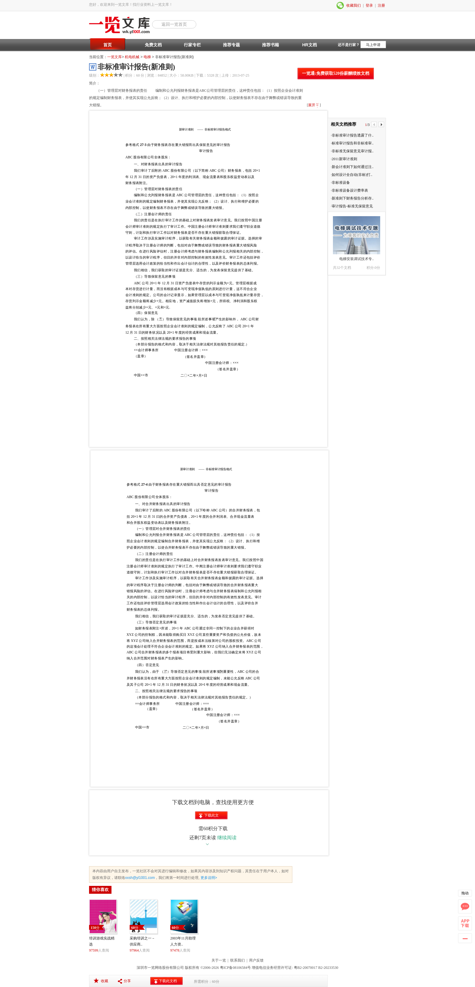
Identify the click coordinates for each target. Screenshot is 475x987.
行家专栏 (192, 44)
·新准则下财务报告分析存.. (352, 198)
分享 (127, 981)
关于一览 (218, 960)
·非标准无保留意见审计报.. (352, 151)
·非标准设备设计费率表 (349, 190)
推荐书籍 (270, 44)
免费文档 (153, 44)
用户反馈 (256, 960)
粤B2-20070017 (305, 968)
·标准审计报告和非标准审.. (352, 143)
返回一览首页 (174, 24)
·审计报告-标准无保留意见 (352, 206)
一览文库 (114, 57)
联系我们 (237, 960)
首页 (107, 44)
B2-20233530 (328, 968)
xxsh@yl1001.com (140, 878)
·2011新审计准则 (344, 159)
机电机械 (132, 57)
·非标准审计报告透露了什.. (352, 135)
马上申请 (373, 45)
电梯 (147, 57)
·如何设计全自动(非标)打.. (351, 175)
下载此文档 (211, 816)
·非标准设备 (340, 182)
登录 (369, 5)
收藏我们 (353, 5)
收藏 (104, 981)
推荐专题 (231, 44)
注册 (381, 5)
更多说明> (208, 878)
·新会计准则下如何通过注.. (352, 167)
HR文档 (309, 44)
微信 (340, 5)
